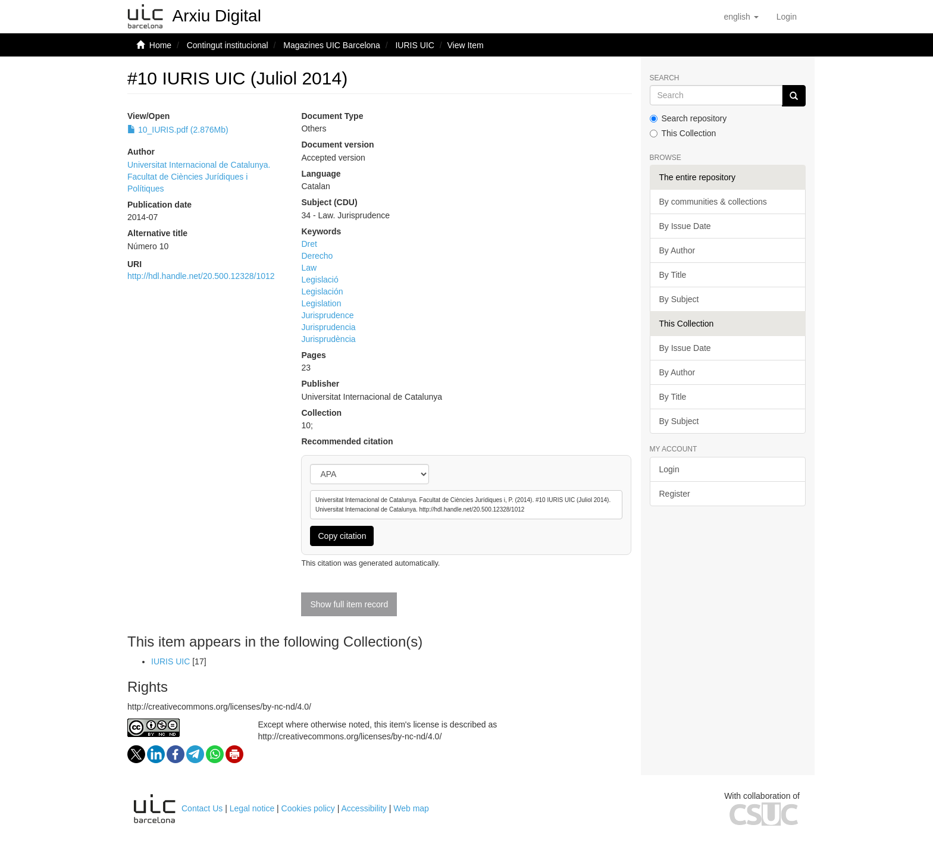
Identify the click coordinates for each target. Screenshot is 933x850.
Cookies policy (308, 808)
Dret (309, 244)
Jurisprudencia (328, 327)
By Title (673, 275)
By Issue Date (685, 226)
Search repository (688, 118)
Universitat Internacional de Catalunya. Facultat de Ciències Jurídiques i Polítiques (198, 176)
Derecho (317, 256)
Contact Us (202, 808)
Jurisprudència (328, 339)
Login (669, 469)
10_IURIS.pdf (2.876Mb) (177, 129)
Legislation (321, 303)
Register (674, 493)
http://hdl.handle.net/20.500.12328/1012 (201, 276)
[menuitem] (787, 16)
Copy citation (342, 536)
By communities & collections (713, 201)
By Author (677, 250)
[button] (741, 16)
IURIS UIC (414, 45)
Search (665, 78)
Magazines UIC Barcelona (331, 45)
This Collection (683, 133)
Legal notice (252, 808)
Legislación (322, 291)
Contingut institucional (227, 45)
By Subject (679, 299)
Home (160, 45)
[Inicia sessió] (787, 16)
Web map (411, 808)
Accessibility (364, 808)
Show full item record (349, 604)
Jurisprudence (327, 315)
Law (309, 267)
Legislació (319, 279)
